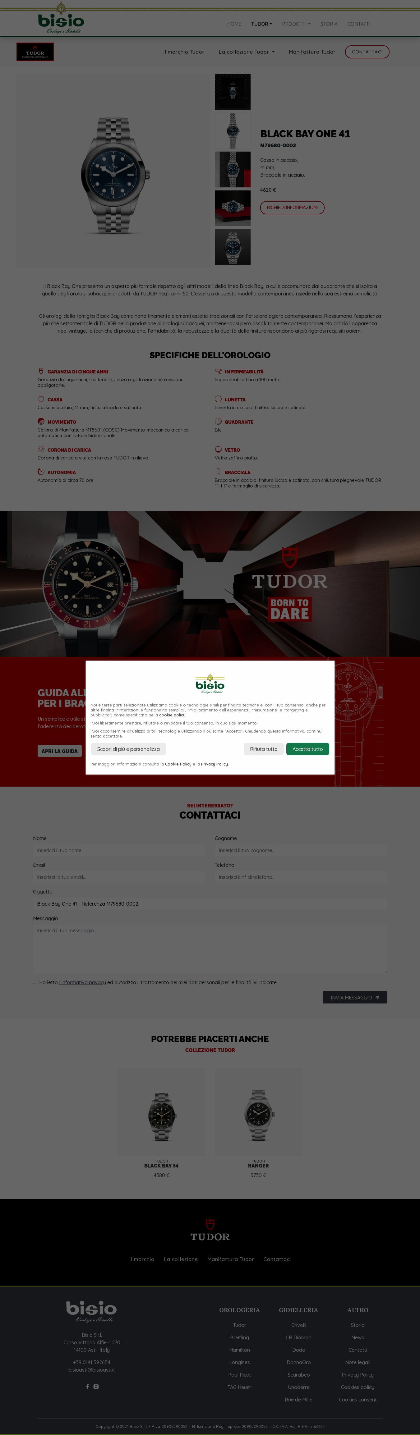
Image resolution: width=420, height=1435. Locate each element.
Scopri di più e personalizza (128, 749)
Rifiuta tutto (264, 749)
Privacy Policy (214, 763)
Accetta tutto (308, 749)
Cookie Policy (178, 763)
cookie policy (172, 714)
